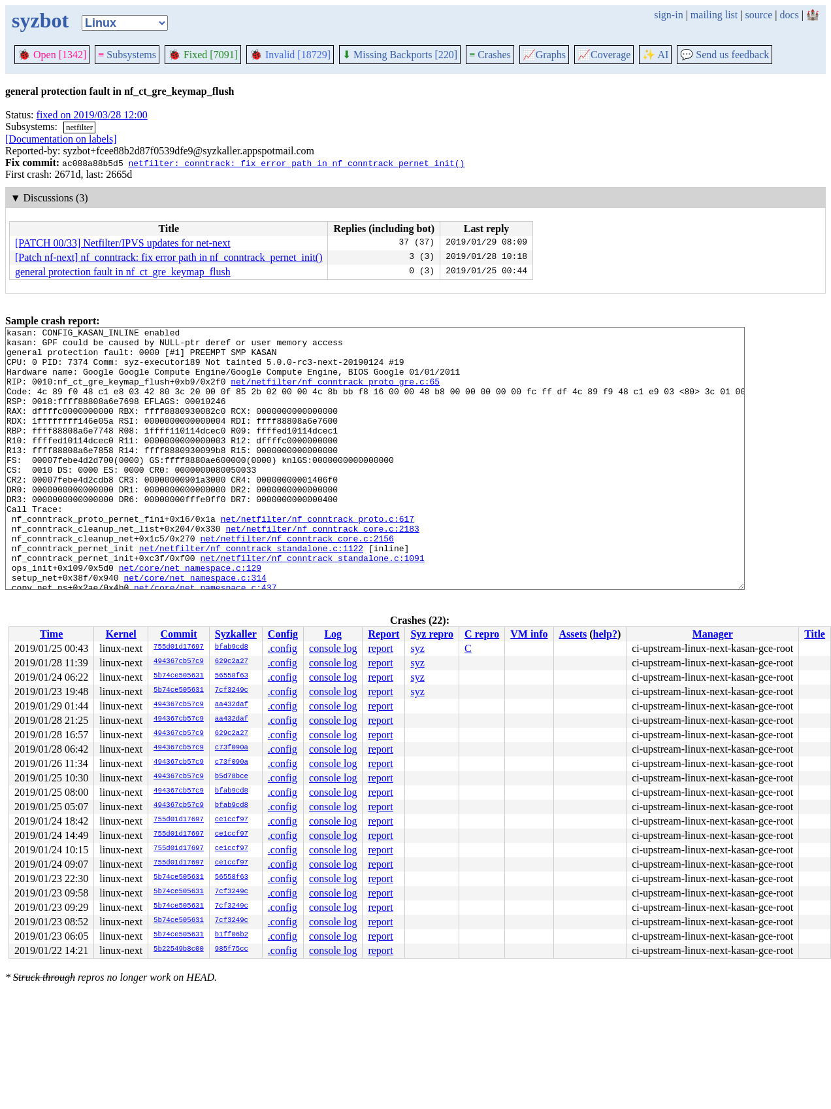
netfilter (79, 127)
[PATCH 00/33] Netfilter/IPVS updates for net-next (123, 242)
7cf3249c (231, 690)
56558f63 (231, 676)
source (759, 14)
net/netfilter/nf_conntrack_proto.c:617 (317, 558)
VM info (528, 634)
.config (282, 648)
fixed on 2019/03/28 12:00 (92, 114)
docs (788, 14)
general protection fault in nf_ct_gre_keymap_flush (123, 271)
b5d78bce (231, 776)
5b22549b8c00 (179, 949)
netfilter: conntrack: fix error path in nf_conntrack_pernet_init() (296, 163)
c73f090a (231, 748)
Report (383, 634)
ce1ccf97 (231, 820)
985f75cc (231, 949)
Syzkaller (236, 634)
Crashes (490, 54)
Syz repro (431, 634)
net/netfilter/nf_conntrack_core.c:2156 (296, 581)
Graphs (544, 54)
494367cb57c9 (179, 661)
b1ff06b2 (231, 935)
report (380, 648)
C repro (481, 634)
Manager (712, 634)
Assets (573, 634)
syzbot (40, 20)
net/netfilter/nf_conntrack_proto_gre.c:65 (335, 393)
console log (333, 648)
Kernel (121, 634)
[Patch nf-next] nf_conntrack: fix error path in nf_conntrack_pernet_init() (168, 257)
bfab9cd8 (231, 647)
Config (283, 634)
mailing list (714, 14)
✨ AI (655, 54)
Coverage (604, 54)
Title (814, 634)
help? (605, 634)
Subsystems (127, 54)
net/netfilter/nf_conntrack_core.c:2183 (322, 569)
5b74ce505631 (179, 676)
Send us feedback (724, 54)
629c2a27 (231, 661)
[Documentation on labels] (61, 139)
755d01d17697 (179, 647)
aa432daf (231, 704)
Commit (178, 634)
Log (333, 634)
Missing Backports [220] (399, 54)
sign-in (668, 14)
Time (51, 634)
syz (417, 648)
